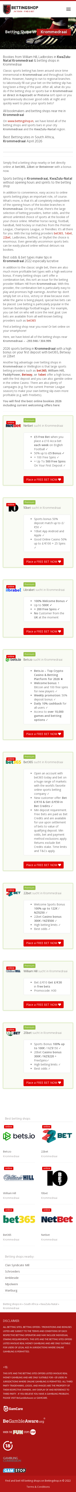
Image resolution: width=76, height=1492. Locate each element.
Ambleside (12, 1278)
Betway (27, 374)
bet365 (58, 233)
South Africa (31, 1304)
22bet (7, 237)
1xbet (68, 233)
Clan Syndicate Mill (17, 1265)
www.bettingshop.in (20, 121)
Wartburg (11, 1290)
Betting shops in (12, 1304)
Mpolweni (11, 1284)
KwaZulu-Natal (49, 1304)
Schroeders (12, 1271)
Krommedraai (54, 425)
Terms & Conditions (38, 1487)
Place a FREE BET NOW (43, 479)
